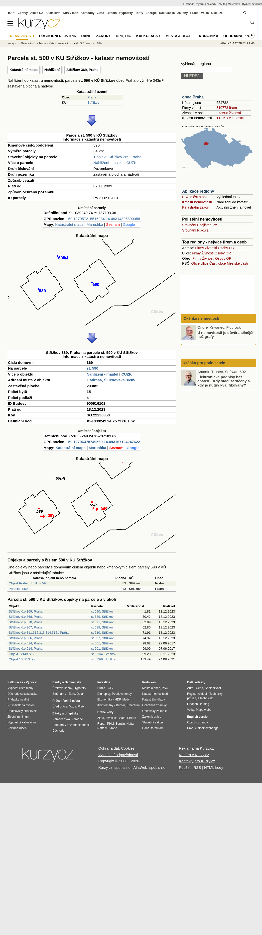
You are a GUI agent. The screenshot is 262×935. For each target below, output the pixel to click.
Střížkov (93, 102)
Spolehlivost (213, 688)
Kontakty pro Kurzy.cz (197, 761)
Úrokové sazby (62, 688)
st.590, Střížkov (102, 611)
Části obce (217, 263)
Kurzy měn (70, 13)
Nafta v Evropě (107, 728)
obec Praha (193, 97)
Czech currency (197, 722)
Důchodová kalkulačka (22, 694)
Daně (86, 36)
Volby (190, 709)
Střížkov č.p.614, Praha (25, 643)
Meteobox (234, 3)
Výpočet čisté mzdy (20, 688)
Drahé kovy (105, 712)
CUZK (131, 162)
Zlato (100, 13)
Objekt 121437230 (22, 654)
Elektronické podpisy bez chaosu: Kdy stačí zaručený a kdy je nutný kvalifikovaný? (223, 381)
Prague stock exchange (202, 728)
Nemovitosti (28, 43)
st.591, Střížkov (102, 622)
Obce (195, 263)
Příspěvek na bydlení (21, 705)
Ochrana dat (108, 748)
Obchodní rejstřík (193, 3)
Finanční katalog (198, 704)
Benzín (120, 723)
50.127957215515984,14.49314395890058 (104, 219)
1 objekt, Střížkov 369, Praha (117, 157)
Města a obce (178, 36)
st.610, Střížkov (102, 632)
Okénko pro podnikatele (203, 363)
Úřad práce (59, 706)
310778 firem (226, 108)
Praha (92, 97)
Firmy (199, 248)
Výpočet (31, 682)
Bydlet (246, 3)
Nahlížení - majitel (108, 162)
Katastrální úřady (153, 699)
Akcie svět (53, 13)
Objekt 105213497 (22, 659)
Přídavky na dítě (18, 699)
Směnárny (59, 694)
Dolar (80, 694)
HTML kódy (213, 767)
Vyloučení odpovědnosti (118, 755)
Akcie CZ (36, 13)
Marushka (95, 224)
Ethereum (133, 705)
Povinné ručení (17, 728)
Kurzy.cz (12, 43)
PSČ (165, 688)
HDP (118, 699)
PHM (110, 723)
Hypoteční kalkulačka (21, 722)
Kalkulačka (167, 13)
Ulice (204, 263)
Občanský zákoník (154, 711)
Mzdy (126, 699)
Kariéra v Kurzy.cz (194, 755)
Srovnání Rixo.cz (195, 230)
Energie (151, 13)
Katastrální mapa (23, 70)
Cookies (127, 748)
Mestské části (237, 263)
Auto (190, 688)
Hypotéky (126, 13)
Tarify (139, 13)
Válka (205, 13)
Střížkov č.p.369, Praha (25, 611)
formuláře (157, 728)
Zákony (182, 13)
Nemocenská (61, 719)
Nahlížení (52, 70)
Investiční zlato (115, 718)
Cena (199, 688)
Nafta (130, 723)
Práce (194, 13)
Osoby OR (226, 248)
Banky (56, 682)
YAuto (222, 3)
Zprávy (23, 13)
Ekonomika (207, 36)
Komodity (87, 13)
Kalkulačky (148, 36)
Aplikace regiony (198, 191)
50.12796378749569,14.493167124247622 (104, 442)
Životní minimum (18, 716)
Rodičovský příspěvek (22, 711)
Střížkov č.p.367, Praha (25, 627)
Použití (184, 767)
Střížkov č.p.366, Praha (25, 638)
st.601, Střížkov (102, 643)
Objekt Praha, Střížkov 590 (28, 583)
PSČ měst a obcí (195, 197)
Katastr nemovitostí (197, 202)
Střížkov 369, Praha (82, 70)
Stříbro (131, 718)
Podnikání (149, 682)
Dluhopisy (103, 694)
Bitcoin (112, 13)
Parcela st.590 (19, 589)
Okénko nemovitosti (200, 318)
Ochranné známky (241, 36)
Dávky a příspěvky (65, 713)
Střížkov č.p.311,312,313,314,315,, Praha (39, 632)
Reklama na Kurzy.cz (196, 748)
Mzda (72, 706)
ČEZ (111, 688)
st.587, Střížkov (102, 638)
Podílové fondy (121, 694)
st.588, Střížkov (102, 627)
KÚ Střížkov (83, 43)
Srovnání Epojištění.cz (199, 225)
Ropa (101, 723)
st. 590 (92, 368)
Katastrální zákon (195, 207)
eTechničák (205, 698)
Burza (101, 688)
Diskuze (217, 13)
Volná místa (71, 700)
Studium (257, 3)
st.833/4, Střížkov (103, 654)
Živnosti (211, 248)
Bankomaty (73, 682)
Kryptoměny (105, 705)
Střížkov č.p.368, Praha (25, 617)
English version (198, 716)
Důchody (58, 730)
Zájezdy (211, 3)
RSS (197, 767)
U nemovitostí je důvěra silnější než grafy (225, 334)
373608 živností (228, 113)
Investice (103, 682)
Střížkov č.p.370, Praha (25, 622)
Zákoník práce (151, 716)
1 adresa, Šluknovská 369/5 (111, 380)
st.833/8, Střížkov (103, 659)
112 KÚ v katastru (230, 118)
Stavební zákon (152, 722)
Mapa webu (203, 709)
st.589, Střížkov (102, 617)
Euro (72, 694)
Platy (81, 706)
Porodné (77, 719)
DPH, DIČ (123, 36)
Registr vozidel (197, 694)
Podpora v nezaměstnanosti (71, 725)
